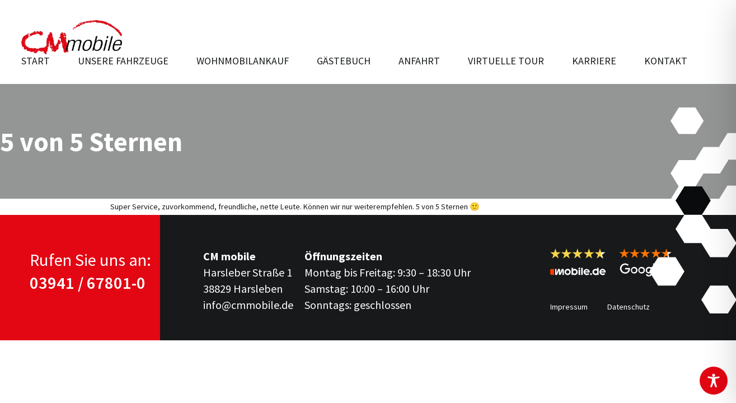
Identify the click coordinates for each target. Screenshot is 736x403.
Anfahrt (419, 60)
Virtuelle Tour (506, 60)
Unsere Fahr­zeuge (123, 60)
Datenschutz (628, 307)
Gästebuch (344, 60)
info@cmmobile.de (248, 305)
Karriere (594, 60)
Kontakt (665, 60)
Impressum (569, 307)
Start (35, 60)
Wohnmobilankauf (242, 60)
